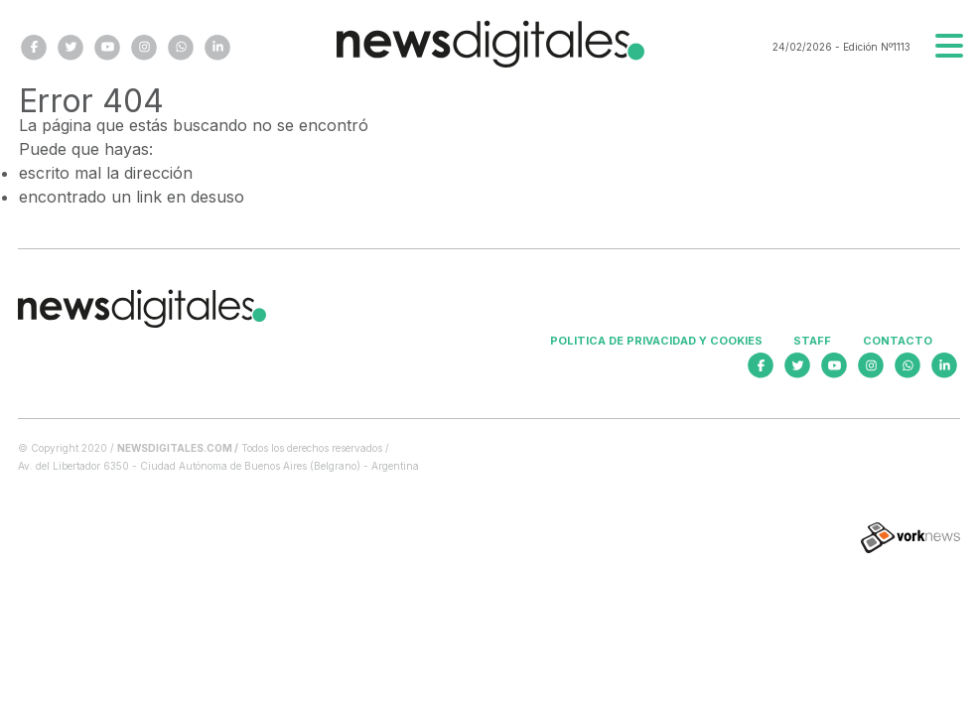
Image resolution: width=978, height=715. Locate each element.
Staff (812, 341)
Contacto (897, 341)
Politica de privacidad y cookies (656, 341)
